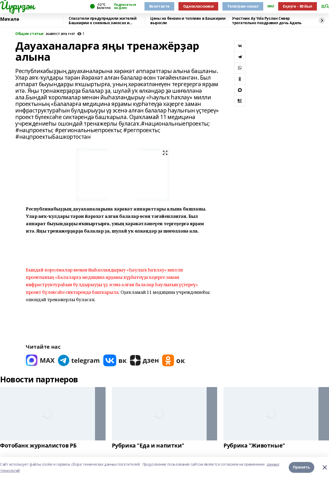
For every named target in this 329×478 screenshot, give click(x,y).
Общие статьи (29, 34)
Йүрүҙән (17, 5)
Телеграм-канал (242, 6)
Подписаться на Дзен (125, 6)
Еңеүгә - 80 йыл (297, 6)
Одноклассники (198, 6)
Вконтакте (159, 6)
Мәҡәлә (9, 19)
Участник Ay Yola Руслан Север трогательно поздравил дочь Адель (267, 20)
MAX (270, 6)
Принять (301, 467)
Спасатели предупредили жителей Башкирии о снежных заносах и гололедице (102, 20)
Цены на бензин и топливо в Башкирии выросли (187, 20)
